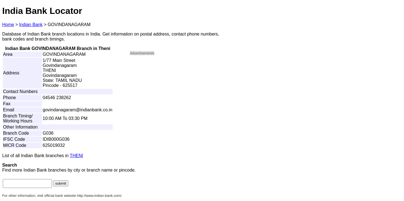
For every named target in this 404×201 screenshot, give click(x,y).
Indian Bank (31, 24)
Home (8, 24)
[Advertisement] (177, 99)
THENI (76, 155)
